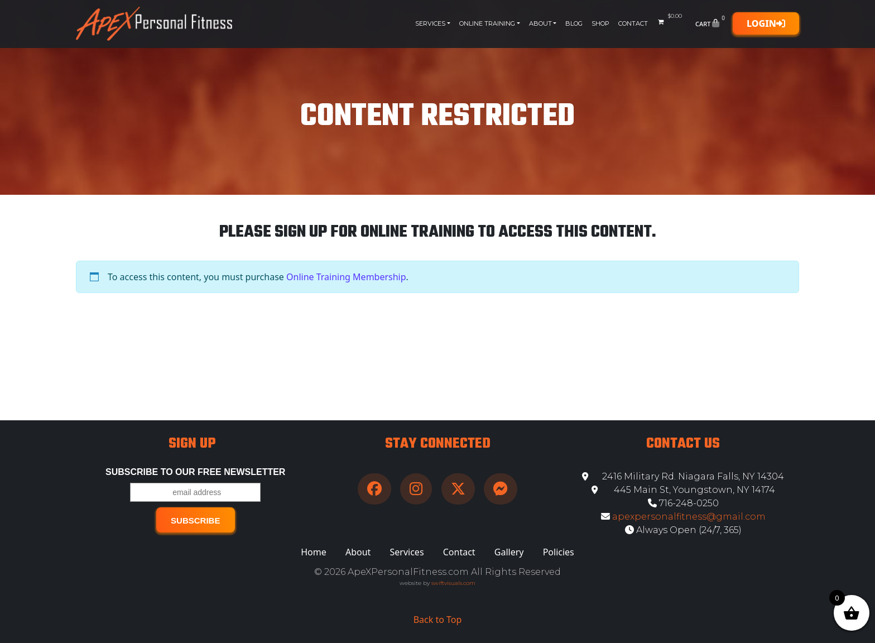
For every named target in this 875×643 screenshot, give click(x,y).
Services (430, 23)
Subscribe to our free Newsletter (195, 472)
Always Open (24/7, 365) (683, 530)
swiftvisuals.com (453, 583)
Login (766, 23)
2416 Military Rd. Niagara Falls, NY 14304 (683, 476)
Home (313, 552)
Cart (711, 23)
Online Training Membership (346, 277)
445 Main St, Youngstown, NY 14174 (683, 489)
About (540, 23)
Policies (558, 552)
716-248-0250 (683, 503)
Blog (574, 23)
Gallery (509, 552)
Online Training (487, 23)
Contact (633, 23)
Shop (600, 23)
